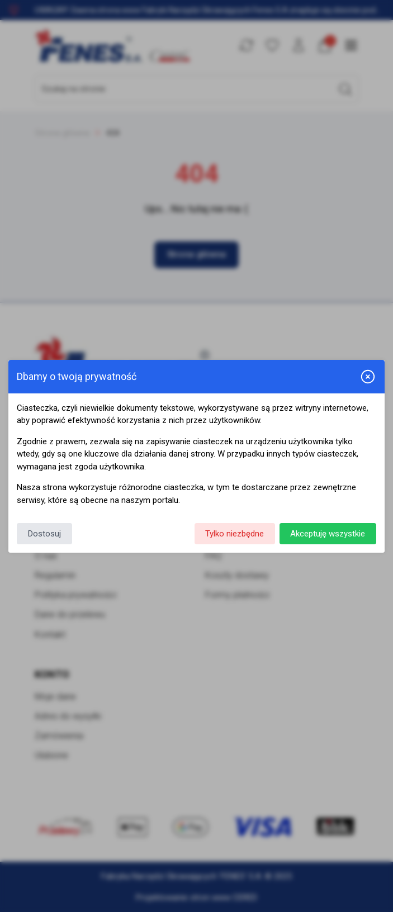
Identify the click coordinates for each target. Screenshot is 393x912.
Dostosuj (44, 534)
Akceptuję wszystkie (327, 534)
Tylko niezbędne (234, 534)
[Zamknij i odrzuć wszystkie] (367, 376)
